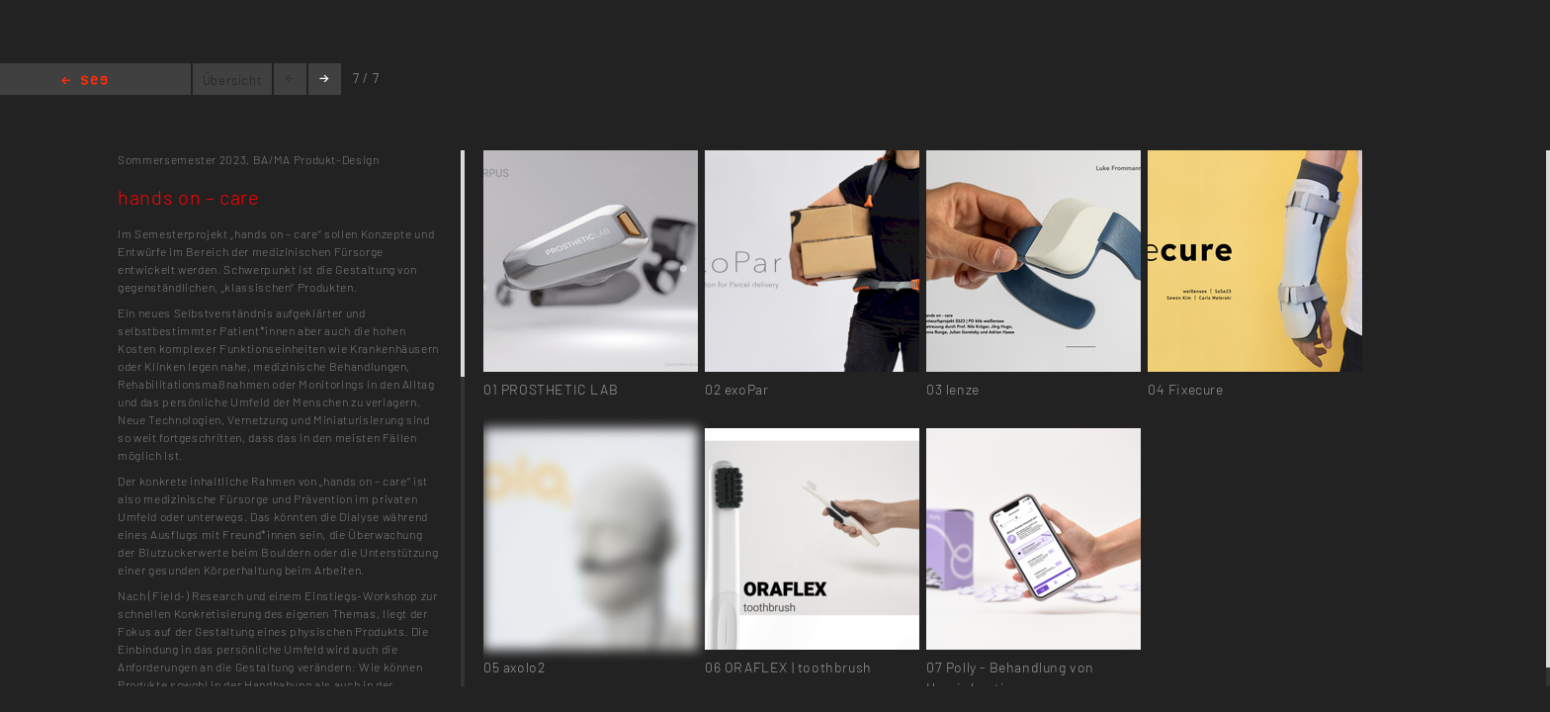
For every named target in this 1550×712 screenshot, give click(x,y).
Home (84, 81)
